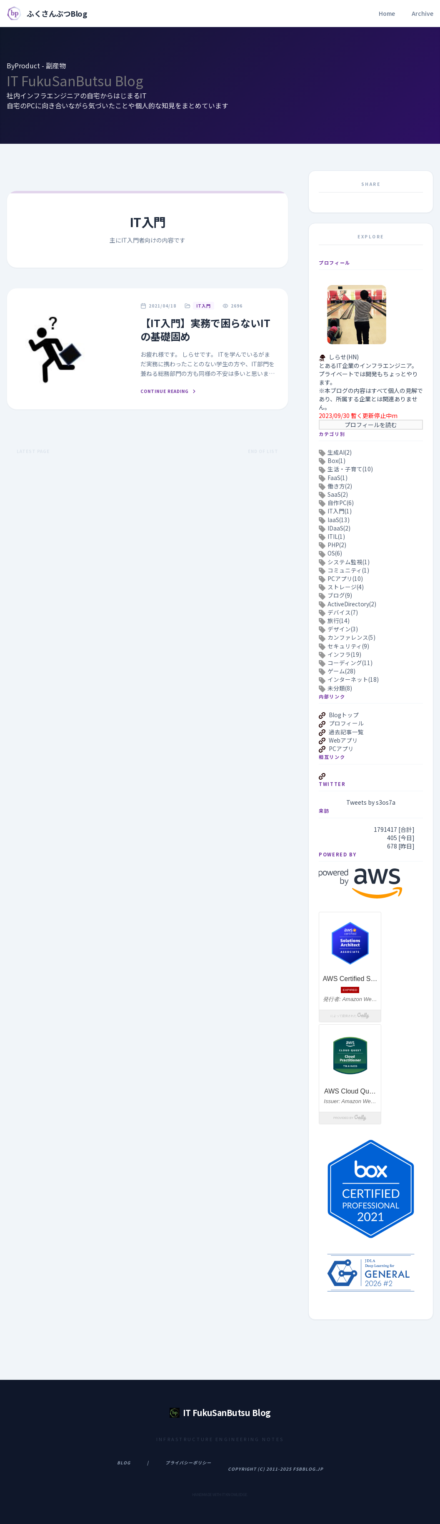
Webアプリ (343, 740)
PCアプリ (341, 748)
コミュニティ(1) (348, 570)
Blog (123, 1462)
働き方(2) (340, 486)
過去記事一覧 (346, 732)
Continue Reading (168, 391)
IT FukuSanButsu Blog (75, 80)
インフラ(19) (344, 654)
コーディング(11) (350, 662)
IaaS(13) (339, 520)
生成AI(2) (340, 452)
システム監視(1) (349, 562)
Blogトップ (344, 715)
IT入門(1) (340, 511)
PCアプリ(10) (345, 578)
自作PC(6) (341, 502)
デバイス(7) (343, 612)
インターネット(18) (353, 679)
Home (387, 13)
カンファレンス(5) (351, 637)
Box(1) (336, 460)
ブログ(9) (340, 595)
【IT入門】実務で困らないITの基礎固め (205, 329)
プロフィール (346, 723)
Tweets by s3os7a (370, 802)
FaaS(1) (338, 477)
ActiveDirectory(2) (352, 604)
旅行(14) (339, 620)
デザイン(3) (343, 629)
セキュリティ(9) (348, 646)
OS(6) (335, 553)
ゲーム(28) (341, 671)
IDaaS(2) (339, 528)
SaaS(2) (338, 494)
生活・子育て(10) (350, 469)
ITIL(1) (336, 536)
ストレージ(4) (346, 587)
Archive (422, 13)
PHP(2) (337, 545)
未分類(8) (340, 688)
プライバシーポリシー (188, 1462)
